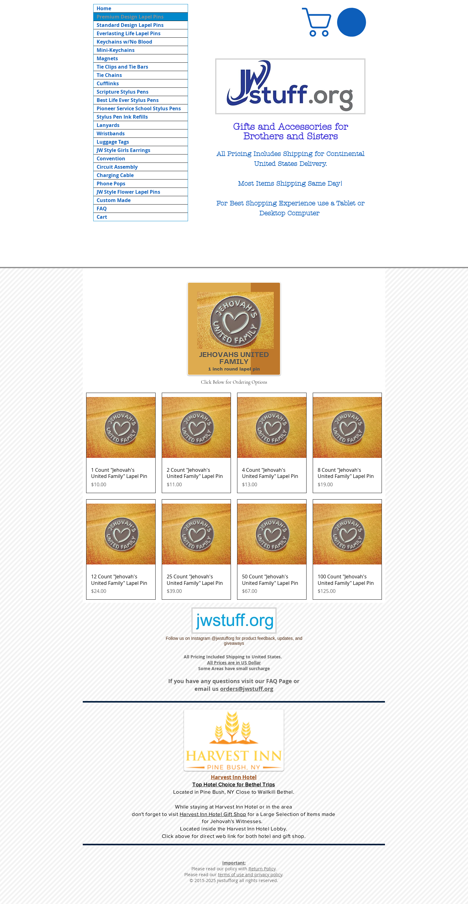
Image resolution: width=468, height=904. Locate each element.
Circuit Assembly (117, 166)
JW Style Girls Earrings (123, 150)
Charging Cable (115, 175)
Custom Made (114, 200)
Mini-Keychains (116, 50)
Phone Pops (111, 183)
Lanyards (108, 125)
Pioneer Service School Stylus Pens (139, 108)
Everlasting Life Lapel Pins (129, 33)
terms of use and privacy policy (250, 874)
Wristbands (111, 133)
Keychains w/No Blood (124, 41)
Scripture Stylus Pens (122, 91)
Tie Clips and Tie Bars (122, 66)
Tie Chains (109, 75)
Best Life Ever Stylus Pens (128, 100)
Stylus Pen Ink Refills (122, 116)
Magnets (107, 58)
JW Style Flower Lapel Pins (128, 191)
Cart (102, 216)
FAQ (102, 208)
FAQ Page (279, 681)
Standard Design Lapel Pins (130, 25)
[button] (337, 22)
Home (104, 8)
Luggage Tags (113, 141)
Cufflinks (108, 83)
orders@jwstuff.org (246, 689)
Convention (111, 158)
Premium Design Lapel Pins (130, 16)
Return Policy (262, 869)
